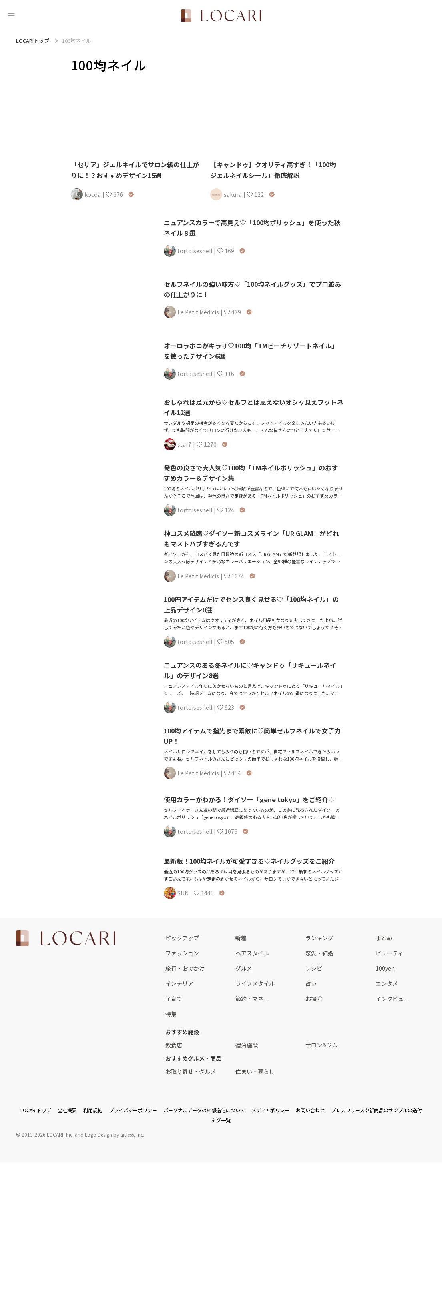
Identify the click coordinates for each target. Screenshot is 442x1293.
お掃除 (313, 999)
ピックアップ (182, 938)
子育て (173, 999)
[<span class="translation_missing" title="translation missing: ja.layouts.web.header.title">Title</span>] (221, 15)
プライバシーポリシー (133, 1110)
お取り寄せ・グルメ (190, 1071)
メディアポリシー (270, 1110)
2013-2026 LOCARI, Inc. (48, 1134)
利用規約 (92, 1110)
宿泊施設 (246, 1045)
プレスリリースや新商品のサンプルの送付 (376, 1110)
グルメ (243, 968)
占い (311, 983)
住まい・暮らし (255, 1071)
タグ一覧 (221, 1120)
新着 (241, 938)
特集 (171, 1014)
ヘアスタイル (252, 953)
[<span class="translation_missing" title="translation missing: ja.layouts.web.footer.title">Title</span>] (65, 938)
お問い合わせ (310, 1110)
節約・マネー (252, 999)
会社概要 (67, 1110)
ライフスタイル (255, 983)
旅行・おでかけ (185, 968)
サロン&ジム (321, 1045)
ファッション (182, 953)
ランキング (319, 938)
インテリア (179, 983)
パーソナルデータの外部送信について (204, 1110)
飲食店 (173, 1045)
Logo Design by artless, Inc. (114, 1134)
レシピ (313, 968)
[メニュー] (11, 15)
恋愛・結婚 (319, 953)
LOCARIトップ (35, 1110)
